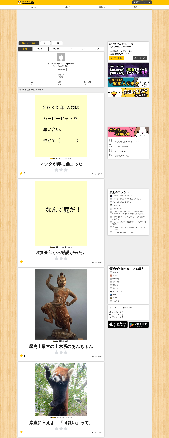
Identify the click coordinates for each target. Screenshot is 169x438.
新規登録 (137, 2)
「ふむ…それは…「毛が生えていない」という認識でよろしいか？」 (127, 218)
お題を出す (101, 7)
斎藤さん (114, 285)
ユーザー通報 (61, 69)
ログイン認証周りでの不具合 (128, 155)
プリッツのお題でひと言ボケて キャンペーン (128, 141)
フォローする (116, 315)
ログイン (147, 2)
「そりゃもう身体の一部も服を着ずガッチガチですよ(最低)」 (128, 223)
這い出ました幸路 (28, 43)
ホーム (33, 7)
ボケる (67, 7)
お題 (57, 43)
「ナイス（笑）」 (117, 208)
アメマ (113, 298)
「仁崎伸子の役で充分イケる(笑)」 (122, 196)
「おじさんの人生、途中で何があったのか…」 (126, 199)
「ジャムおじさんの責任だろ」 (121, 202)
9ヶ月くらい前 (97, 174)
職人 (135, 7)
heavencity (114, 279)
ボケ (45, 43)
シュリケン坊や (116, 291)
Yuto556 (114, 272)
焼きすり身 (115, 288)
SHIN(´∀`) (114, 295)
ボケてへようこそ (140, 58)
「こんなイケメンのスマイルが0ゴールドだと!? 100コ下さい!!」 (127, 228)
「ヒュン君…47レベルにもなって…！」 (123, 232)
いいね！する (116, 312)
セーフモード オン (116, 58)
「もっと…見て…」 (117, 205)
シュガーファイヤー (117, 301)
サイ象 (113, 275)
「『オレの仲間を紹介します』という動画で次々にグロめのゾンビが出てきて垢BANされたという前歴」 (128, 213)
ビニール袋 (115, 282)
